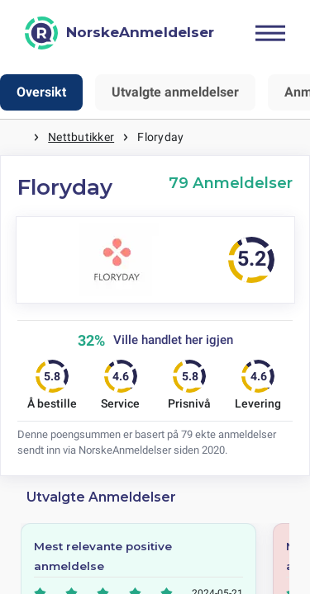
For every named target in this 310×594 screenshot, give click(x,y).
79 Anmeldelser (231, 182)
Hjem (16, 137)
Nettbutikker (81, 137)
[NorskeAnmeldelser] (119, 33)
